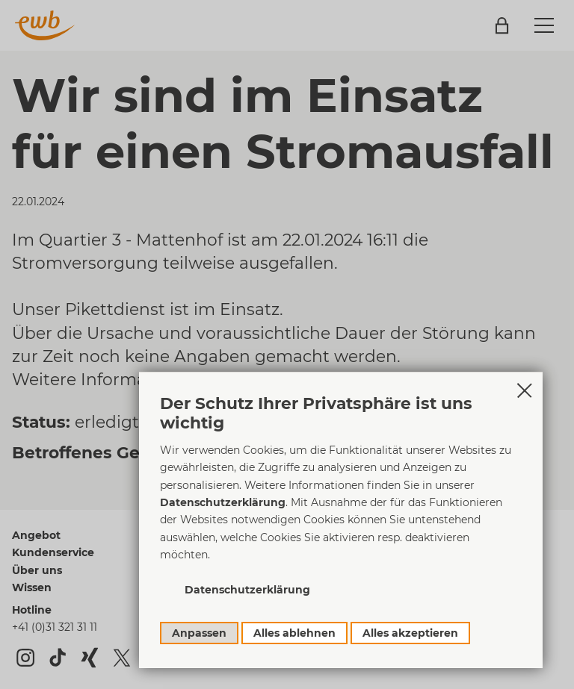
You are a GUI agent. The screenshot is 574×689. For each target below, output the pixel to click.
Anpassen (199, 633)
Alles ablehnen (294, 633)
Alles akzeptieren (410, 633)
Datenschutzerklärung (223, 502)
